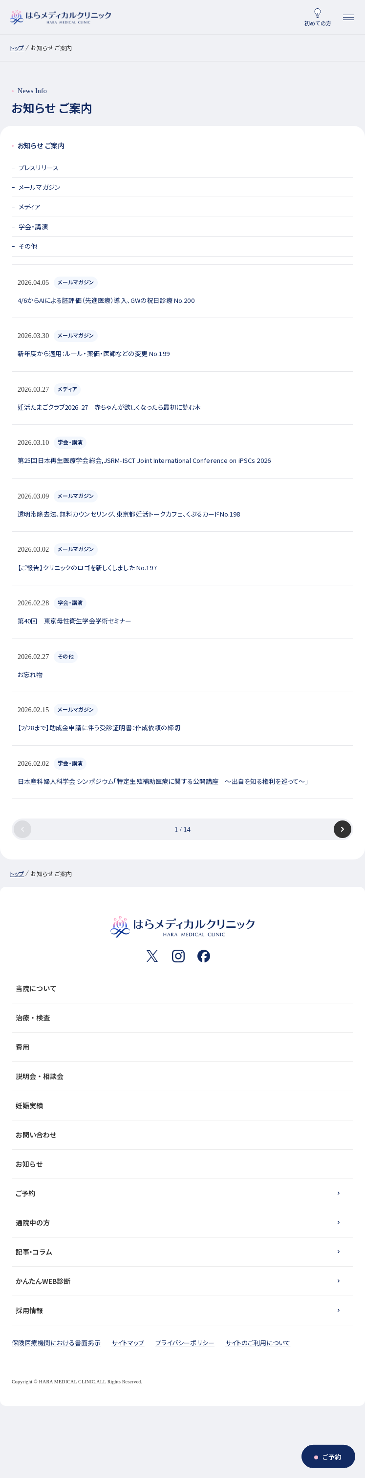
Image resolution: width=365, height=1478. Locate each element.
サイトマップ (128, 1342)
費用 (180, 1047)
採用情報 (29, 1310)
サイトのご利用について (257, 1342)
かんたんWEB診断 (43, 1281)
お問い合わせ (180, 1134)
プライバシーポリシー (185, 1342)
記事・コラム (34, 1252)
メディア (30, 206)
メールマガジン (40, 187)
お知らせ (180, 1164)
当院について (180, 988)
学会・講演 (33, 226)
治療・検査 (180, 1017)
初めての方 (317, 23)
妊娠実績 (180, 1105)
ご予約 (25, 1193)
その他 (28, 246)
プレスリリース (39, 167)
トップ (17, 47)
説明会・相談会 (180, 1076)
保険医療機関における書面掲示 (56, 1342)
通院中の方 (33, 1222)
